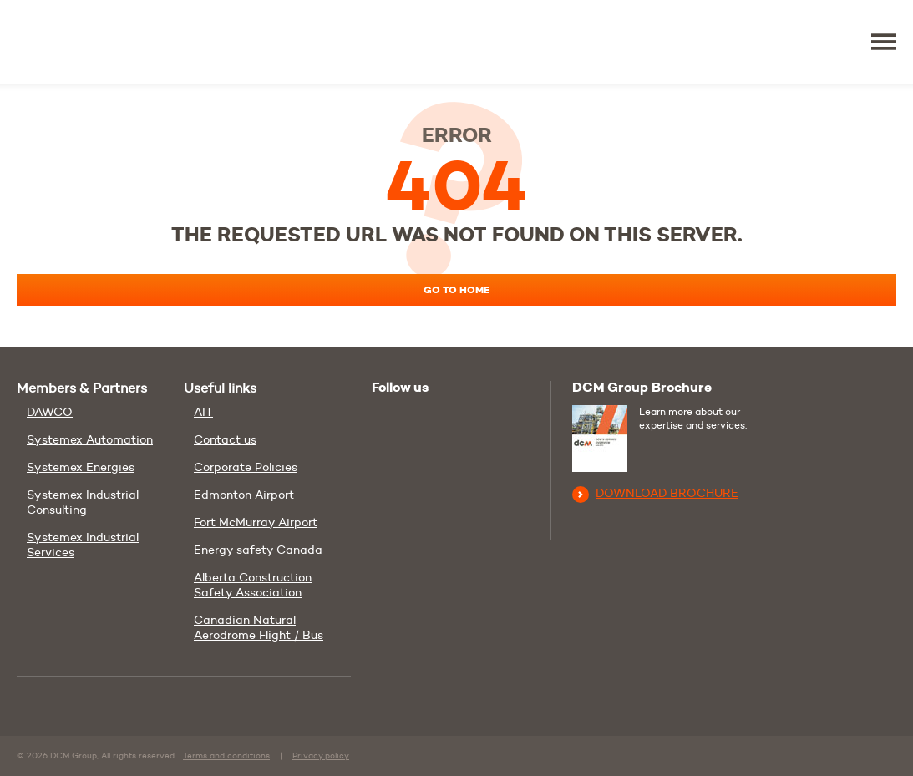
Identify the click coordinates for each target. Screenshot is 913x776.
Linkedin (423, 418)
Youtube (387, 415)
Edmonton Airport (244, 494)
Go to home (459, 290)
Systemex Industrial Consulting (83, 502)
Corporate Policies (245, 466)
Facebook (457, 418)
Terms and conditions (226, 755)
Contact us (225, 439)
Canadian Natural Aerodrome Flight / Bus (258, 627)
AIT (203, 411)
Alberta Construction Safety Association (253, 585)
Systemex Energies (80, 466)
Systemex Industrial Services (83, 545)
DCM (69, 41)
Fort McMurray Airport (255, 522)
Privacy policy (320, 755)
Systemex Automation (90, 439)
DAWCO (50, 411)
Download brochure (655, 492)
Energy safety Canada (258, 549)
